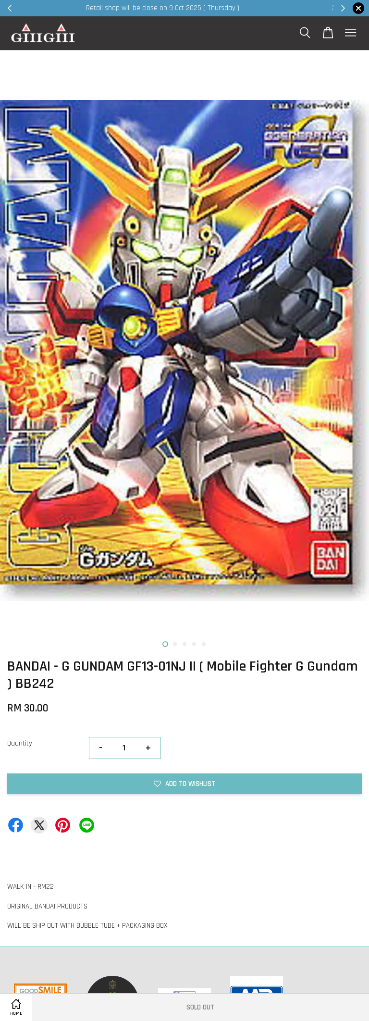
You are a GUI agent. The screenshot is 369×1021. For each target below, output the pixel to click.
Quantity (19, 743)
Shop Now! (302, 7)
